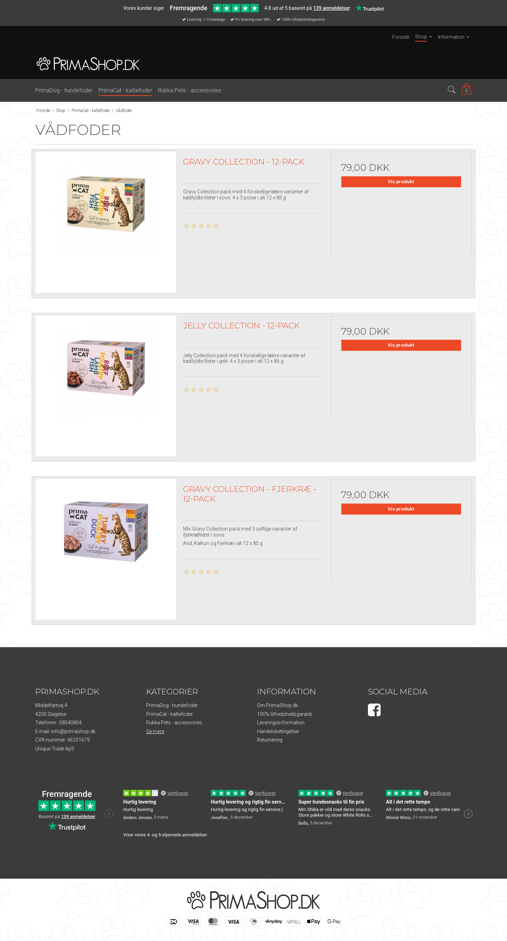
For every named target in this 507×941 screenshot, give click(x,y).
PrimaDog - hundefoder (172, 705)
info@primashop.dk (73, 731)
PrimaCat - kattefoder (169, 714)
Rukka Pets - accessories (174, 722)
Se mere (155, 731)
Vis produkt (401, 181)
